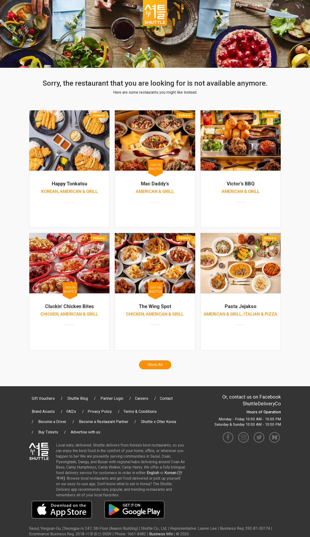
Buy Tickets (48, 432)
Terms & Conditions (140, 411)
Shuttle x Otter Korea (158, 421)
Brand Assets (43, 411)
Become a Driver (52, 421)
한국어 (273, 5)
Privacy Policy (100, 411)
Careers (141, 398)
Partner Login (112, 398)
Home (225, 5)
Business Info (161, 534)
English (153, 472)
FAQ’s (71, 411)
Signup (242, 5)
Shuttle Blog (77, 398)
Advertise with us (85, 432)
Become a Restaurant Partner (103, 421)
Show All (155, 364)
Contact (166, 398)
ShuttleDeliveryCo (262, 404)
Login (258, 5)
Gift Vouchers (43, 398)
